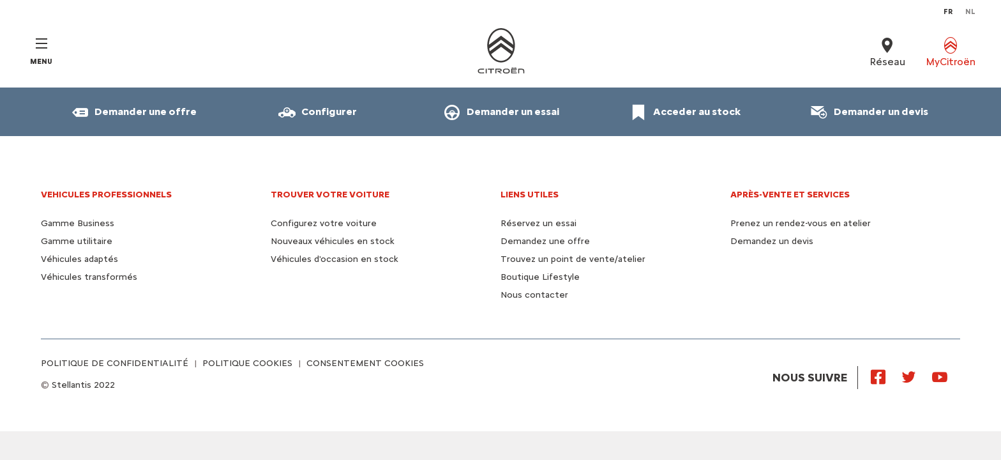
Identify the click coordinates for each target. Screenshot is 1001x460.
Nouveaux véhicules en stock (333, 241)
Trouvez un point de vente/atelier (572, 259)
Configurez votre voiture (324, 223)
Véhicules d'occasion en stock (334, 259)
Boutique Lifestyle (540, 277)
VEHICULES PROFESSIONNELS (106, 194)
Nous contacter (534, 294)
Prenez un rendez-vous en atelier (800, 223)
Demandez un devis (771, 241)
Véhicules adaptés (79, 259)
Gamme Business (77, 223)
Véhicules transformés (89, 277)
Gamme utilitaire (76, 241)
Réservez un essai (538, 223)
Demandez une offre (545, 241)
